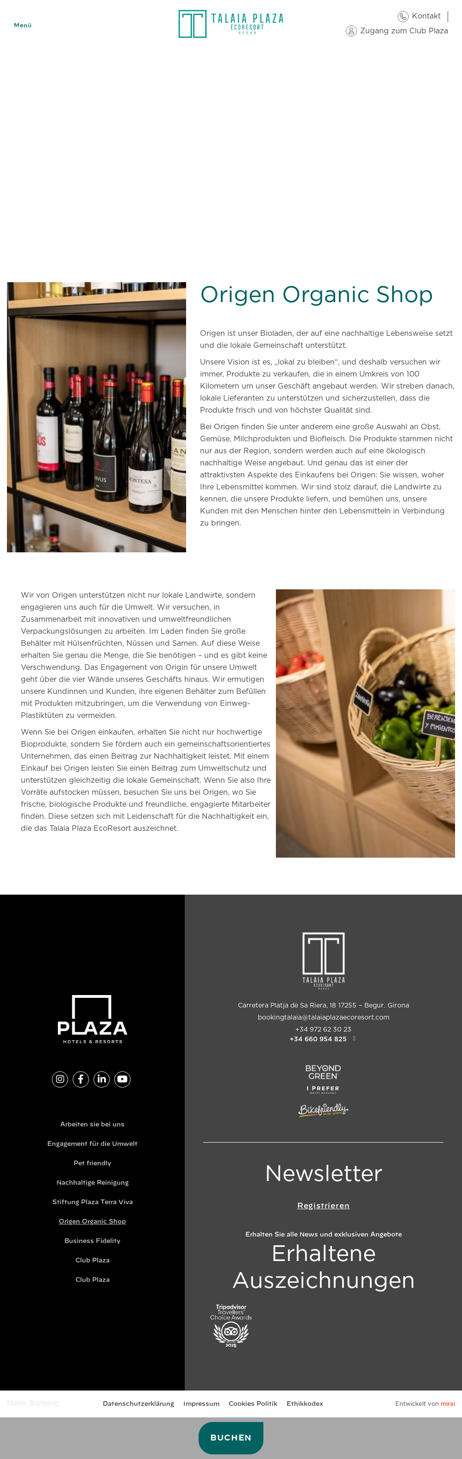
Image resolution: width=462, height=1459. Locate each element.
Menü (22, 25)
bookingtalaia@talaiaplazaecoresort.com (323, 1017)
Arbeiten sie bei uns (92, 1125)
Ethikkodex (305, 1404)
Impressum (201, 1404)
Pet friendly (92, 1164)
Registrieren (323, 1206)
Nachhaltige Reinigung (92, 1183)
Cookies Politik (253, 1404)
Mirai (448, 1404)
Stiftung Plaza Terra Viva (92, 1202)
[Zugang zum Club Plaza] (351, 31)
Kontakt (426, 16)
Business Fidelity (92, 1241)
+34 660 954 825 (318, 1039)
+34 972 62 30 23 (323, 1029)
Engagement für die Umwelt (92, 1144)
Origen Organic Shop (92, 1222)
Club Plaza (92, 1261)
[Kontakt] (403, 16)
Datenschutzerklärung (138, 1404)
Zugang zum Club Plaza (404, 31)
